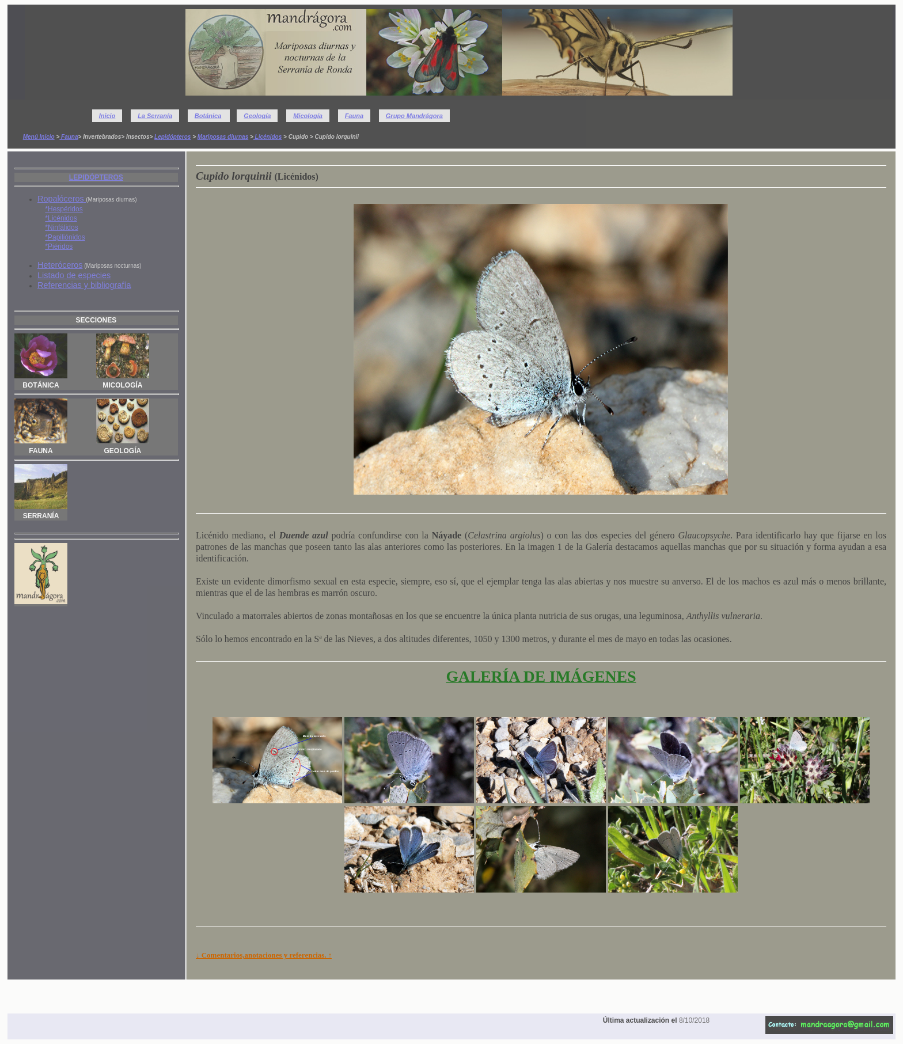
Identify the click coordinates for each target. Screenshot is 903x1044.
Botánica (208, 115)
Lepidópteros (172, 137)
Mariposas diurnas (223, 137)
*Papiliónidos (65, 237)
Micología (307, 115)
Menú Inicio (39, 137)
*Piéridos (59, 246)
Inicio (107, 115)
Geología (257, 115)
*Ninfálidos (61, 227)
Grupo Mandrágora (414, 115)
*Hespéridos (63, 209)
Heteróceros (59, 264)
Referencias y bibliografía (84, 285)
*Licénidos (61, 218)
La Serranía (155, 115)
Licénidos (267, 137)
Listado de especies (74, 275)
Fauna (354, 115)
